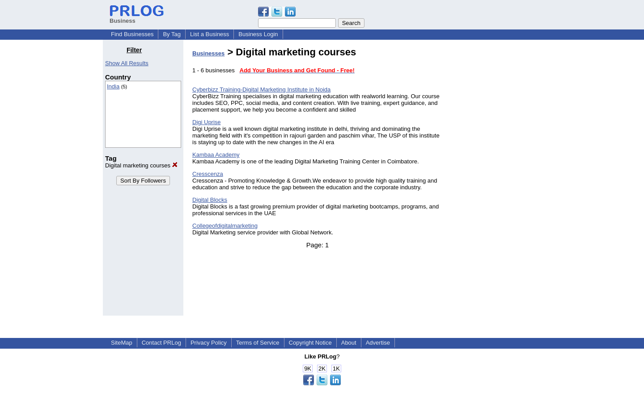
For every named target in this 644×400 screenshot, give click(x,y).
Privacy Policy (209, 342)
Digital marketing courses (141, 165)
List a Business (209, 34)
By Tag (172, 34)
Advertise (378, 342)
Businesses (208, 53)
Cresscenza (207, 174)
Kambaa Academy (216, 154)
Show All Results (126, 63)
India (113, 86)
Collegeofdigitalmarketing (225, 225)
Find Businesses (132, 34)
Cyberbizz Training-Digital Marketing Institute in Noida (261, 89)
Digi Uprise (206, 122)
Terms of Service (258, 342)
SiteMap (121, 342)
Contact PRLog (161, 342)
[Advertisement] (495, 180)
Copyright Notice (310, 342)
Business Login (258, 34)
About (348, 342)
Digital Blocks (209, 199)
